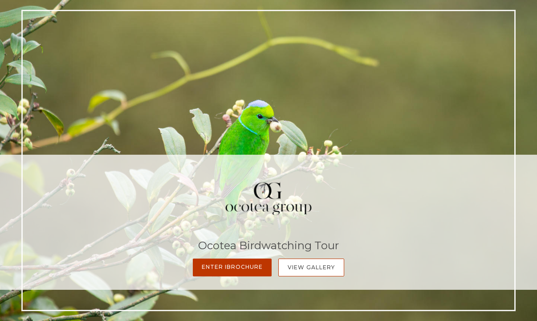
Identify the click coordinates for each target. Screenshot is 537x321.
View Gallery (311, 267)
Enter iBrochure (232, 266)
